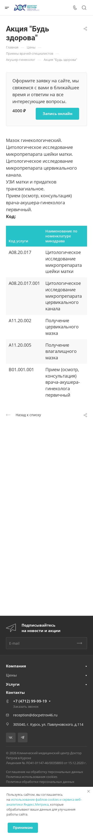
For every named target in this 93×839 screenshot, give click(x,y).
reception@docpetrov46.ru (35, 715)
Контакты (15, 692)
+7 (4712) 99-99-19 (30, 701)
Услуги (13, 684)
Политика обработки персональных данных (40, 781)
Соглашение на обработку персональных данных (44, 772)
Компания (16, 665)
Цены (11, 675)
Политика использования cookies (31, 776)
